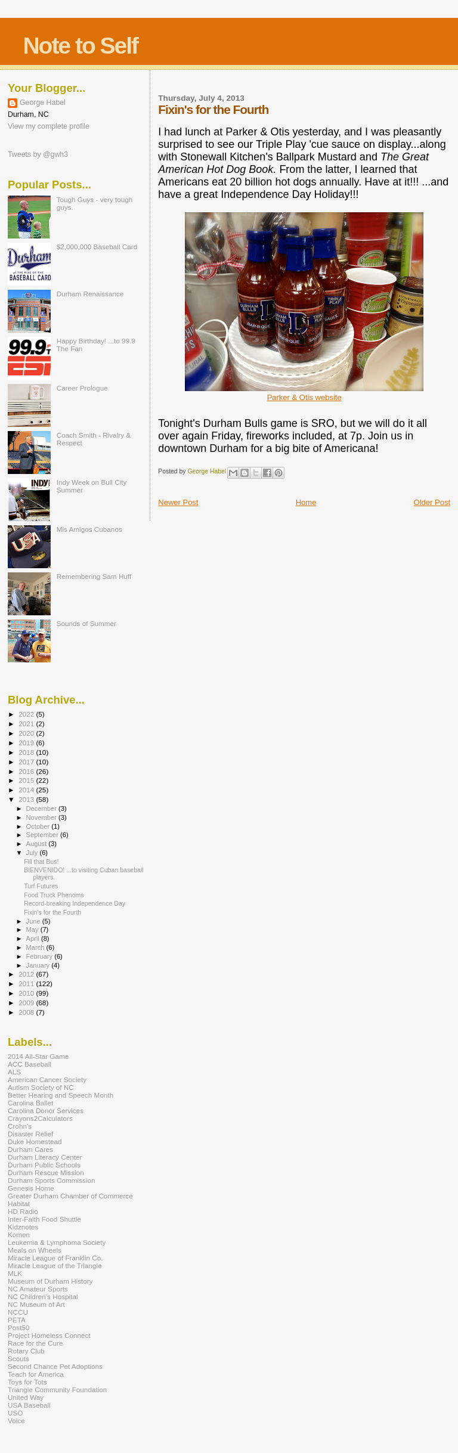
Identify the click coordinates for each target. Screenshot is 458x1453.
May (33, 929)
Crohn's (20, 1126)
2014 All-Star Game (38, 1056)
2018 (27, 752)
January (39, 965)
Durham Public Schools (44, 1165)
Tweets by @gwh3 (38, 154)
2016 (27, 771)
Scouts (18, 1358)
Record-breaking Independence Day (74, 903)
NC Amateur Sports (38, 1289)
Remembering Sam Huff (94, 576)
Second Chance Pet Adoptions (55, 1366)
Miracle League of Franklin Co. (55, 1258)
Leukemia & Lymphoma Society (57, 1242)
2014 (27, 790)
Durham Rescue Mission (46, 1172)
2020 (27, 733)
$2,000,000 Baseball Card (97, 246)
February (40, 956)
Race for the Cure (35, 1343)
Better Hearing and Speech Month (60, 1095)
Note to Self (80, 45)
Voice (16, 1420)
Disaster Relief (30, 1134)
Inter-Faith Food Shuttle (44, 1219)
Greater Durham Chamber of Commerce (70, 1196)
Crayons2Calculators (40, 1118)
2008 (27, 1012)
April (33, 938)
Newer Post (178, 502)
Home (306, 502)
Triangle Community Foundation (57, 1389)
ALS (14, 1072)
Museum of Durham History (50, 1281)
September (43, 834)
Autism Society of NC (41, 1087)
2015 (27, 780)
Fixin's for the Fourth (52, 912)
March (36, 947)
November (42, 817)
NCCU (18, 1312)
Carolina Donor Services (45, 1110)
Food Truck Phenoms (54, 895)
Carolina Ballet (30, 1103)
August (37, 843)
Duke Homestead (35, 1141)
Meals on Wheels (34, 1250)
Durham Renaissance (90, 294)
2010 (27, 993)
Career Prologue (82, 388)
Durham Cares (30, 1149)
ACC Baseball (29, 1064)
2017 (27, 762)
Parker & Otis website (304, 397)
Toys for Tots (27, 1382)
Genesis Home (31, 1188)
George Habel (43, 102)
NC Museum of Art (36, 1304)
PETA (17, 1320)
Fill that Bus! (41, 861)
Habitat (19, 1203)
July (33, 852)
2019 (27, 742)
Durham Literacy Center (45, 1157)
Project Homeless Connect (49, 1335)
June (34, 921)
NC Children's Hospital (43, 1296)
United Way (26, 1397)
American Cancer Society (47, 1079)
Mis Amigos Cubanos (89, 529)
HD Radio (23, 1211)
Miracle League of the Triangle (55, 1265)
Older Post (432, 502)
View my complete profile (48, 126)
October (39, 826)
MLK (15, 1273)
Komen (19, 1234)
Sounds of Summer (86, 623)
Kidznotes (23, 1227)
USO (15, 1413)
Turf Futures (41, 886)
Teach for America (36, 1374)
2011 (27, 983)
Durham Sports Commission (51, 1180)
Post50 (18, 1327)
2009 (27, 1002)
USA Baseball (29, 1405)
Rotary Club (26, 1351)
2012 (27, 974)
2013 (27, 799)
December (42, 808)
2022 (27, 714)
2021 (27, 723)
